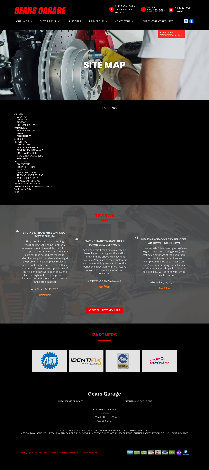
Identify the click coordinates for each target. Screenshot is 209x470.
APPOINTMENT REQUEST (158, 21)
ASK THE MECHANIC (27, 178)
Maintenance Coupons (138, 413)
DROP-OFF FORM (26, 166)
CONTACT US (122, 21)
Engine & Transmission (40, 245)
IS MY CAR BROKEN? (27, 147)
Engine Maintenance (100, 253)
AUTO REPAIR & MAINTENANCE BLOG (33, 186)
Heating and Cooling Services (164, 251)
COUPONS (22, 119)
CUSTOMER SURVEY (27, 172)
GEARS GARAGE (110, 108)
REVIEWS (21, 122)
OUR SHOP (22, 21)
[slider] (166, 35)
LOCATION (22, 116)
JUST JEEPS (76, 21)
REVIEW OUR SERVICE (28, 180)
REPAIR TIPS (97, 21)
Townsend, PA (45, 248)
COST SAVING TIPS (27, 152)
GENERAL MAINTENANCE (30, 150)
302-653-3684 (156, 10)
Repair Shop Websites (46, 464)
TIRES (20, 133)
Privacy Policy (91, 464)
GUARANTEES (24, 136)
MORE (17, 192)
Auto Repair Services (70, 413)
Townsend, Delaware (104, 257)
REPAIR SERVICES (26, 130)
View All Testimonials (104, 322)
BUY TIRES (22, 158)
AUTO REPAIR (48, 21)
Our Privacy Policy (23, 189)
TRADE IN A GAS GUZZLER (30, 155)
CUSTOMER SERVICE (27, 125)
